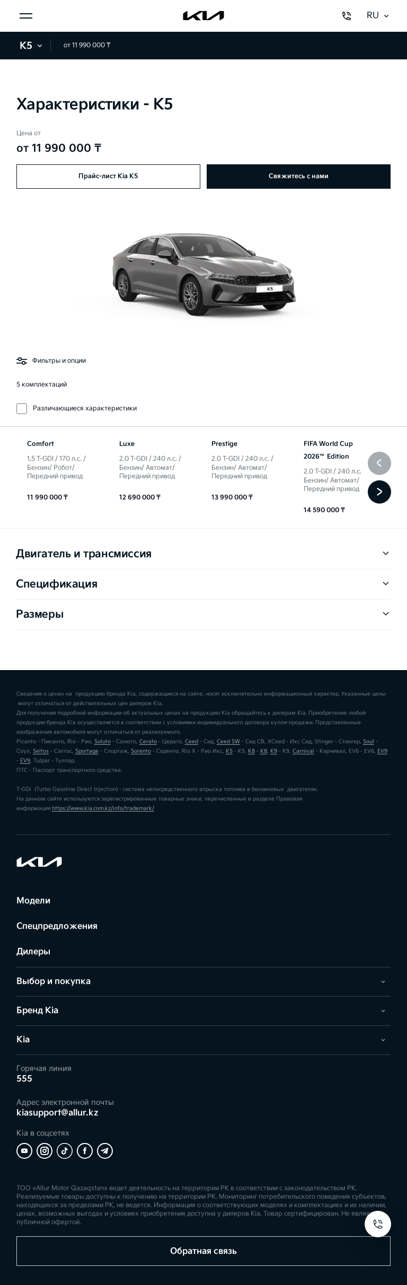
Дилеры (33, 952)
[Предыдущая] (379, 463)
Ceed (191, 741)
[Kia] (203, 16)
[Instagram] (44, 1151)
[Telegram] (105, 1151)
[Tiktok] (65, 1151)
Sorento (141, 751)
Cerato (148, 741)
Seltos (41, 751)
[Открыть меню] (26, 15)
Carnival (303, 751)
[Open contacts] (378, 1224)
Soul (368, 741)
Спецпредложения (57, 926)
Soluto (102, 741)
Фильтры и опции (51, 361)
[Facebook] (85, 1151)
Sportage (87, 751)
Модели (33, 901)
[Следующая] (379, 492)
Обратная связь (203, 1251)
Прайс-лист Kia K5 (108, 176)
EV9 (382, 751)
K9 (273, 751)
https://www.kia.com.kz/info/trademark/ (103, 808)
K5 (32, 45)
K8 (251, 751)
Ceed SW (228, 741)
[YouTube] (24, 1151)
